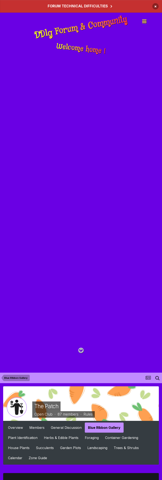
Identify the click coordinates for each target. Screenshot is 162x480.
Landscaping (97, 448)
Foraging (92, 438)
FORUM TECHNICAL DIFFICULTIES (78, 6)
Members (37, 427)
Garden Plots (70, 448)
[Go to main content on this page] (81, 350)
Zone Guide (38, 458)
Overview (15, 427)
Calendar (15, 458)
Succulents (45, 448)
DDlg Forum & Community (81, 27)
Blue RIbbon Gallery (104, 427)
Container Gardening (121, 438)
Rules (88, 414)
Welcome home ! (81, 49)
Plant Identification (23, 438)
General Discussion (66, 427)
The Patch (46, 406)
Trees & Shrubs (126, 448)
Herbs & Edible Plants (61, 438)
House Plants (19, 448)
